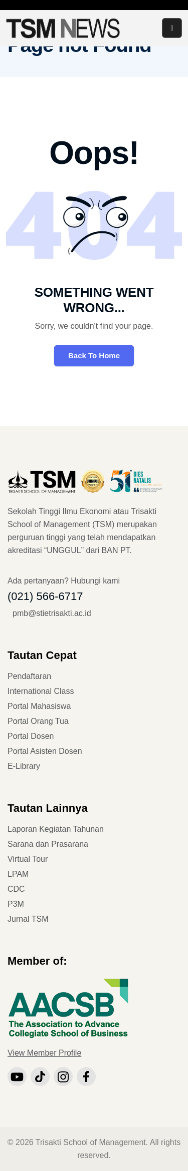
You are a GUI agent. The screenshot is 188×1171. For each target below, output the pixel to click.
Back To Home (94, 355)
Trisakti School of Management (91, 1142)
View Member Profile (44, 1053)
